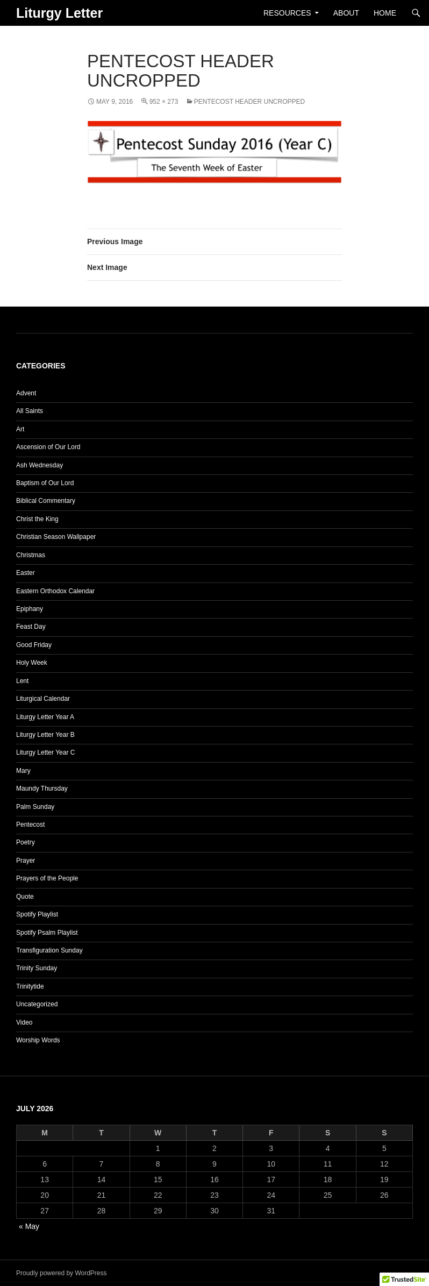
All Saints (29, 411)
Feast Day (31, 626)
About (346, 13)
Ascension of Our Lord (48, 447)
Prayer (25, 860)
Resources (287, 13)
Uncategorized (37, 1004)
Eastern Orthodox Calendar (55, 591)
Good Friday (34, 645)
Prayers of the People (47, 878)
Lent (22, 681)
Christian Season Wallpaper (56, 537)
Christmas (30, 555)
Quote (25, 896)
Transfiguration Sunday (49, 950)
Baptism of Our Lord (45, 483)
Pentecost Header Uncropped (249, 101)
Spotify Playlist (37, 914)
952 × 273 (163, 101)
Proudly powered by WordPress (61, 1273)
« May (29, 1226)
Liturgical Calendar (43, 698)
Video (24, 1022)
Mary (23, 771)
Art (20, 429)
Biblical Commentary (45, 501)
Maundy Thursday (42, 788)
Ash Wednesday (39, 465)
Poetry (25, 842)
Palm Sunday (35, 807)
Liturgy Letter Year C (45, 752)
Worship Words (38, 1040)
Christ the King (37, 519)
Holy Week (31, 662)
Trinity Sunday (36, 968)
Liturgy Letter (59, 12)
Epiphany (29, 609)
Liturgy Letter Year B (45, 734)
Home (385, 13)
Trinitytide (30, 986)
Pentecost (30, 824)
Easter (25, 573)
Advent (26, 393)
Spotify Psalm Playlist (47, 932)
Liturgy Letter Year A (45, 717)
